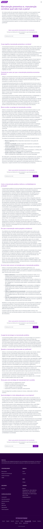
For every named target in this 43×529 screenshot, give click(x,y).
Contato (24, 473)
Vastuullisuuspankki (6, 499)
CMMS (3, 477)
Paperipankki (4, 507)
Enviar (35, 36)
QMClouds (4, 505)
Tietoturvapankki (5, 509)
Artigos (24, 482)
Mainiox (3, 503)
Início (24, 471)
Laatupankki (4, 497)
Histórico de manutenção (7, 473)
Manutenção (4, 471)
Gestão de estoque (5, 475)
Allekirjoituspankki (5, 501)
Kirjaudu (3, 488)
